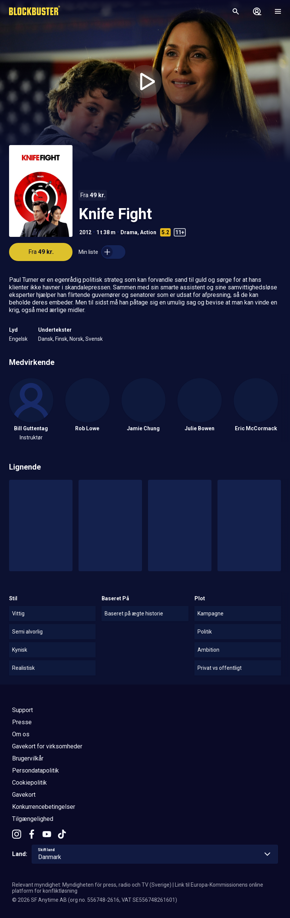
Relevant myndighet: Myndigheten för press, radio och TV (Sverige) (91, 885)
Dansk (45, 339)
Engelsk (18, 339)
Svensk (94, 339)
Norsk (76, 339)
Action (148, 232)
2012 (85, 232)
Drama (128, 232)
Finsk (61, 339)
